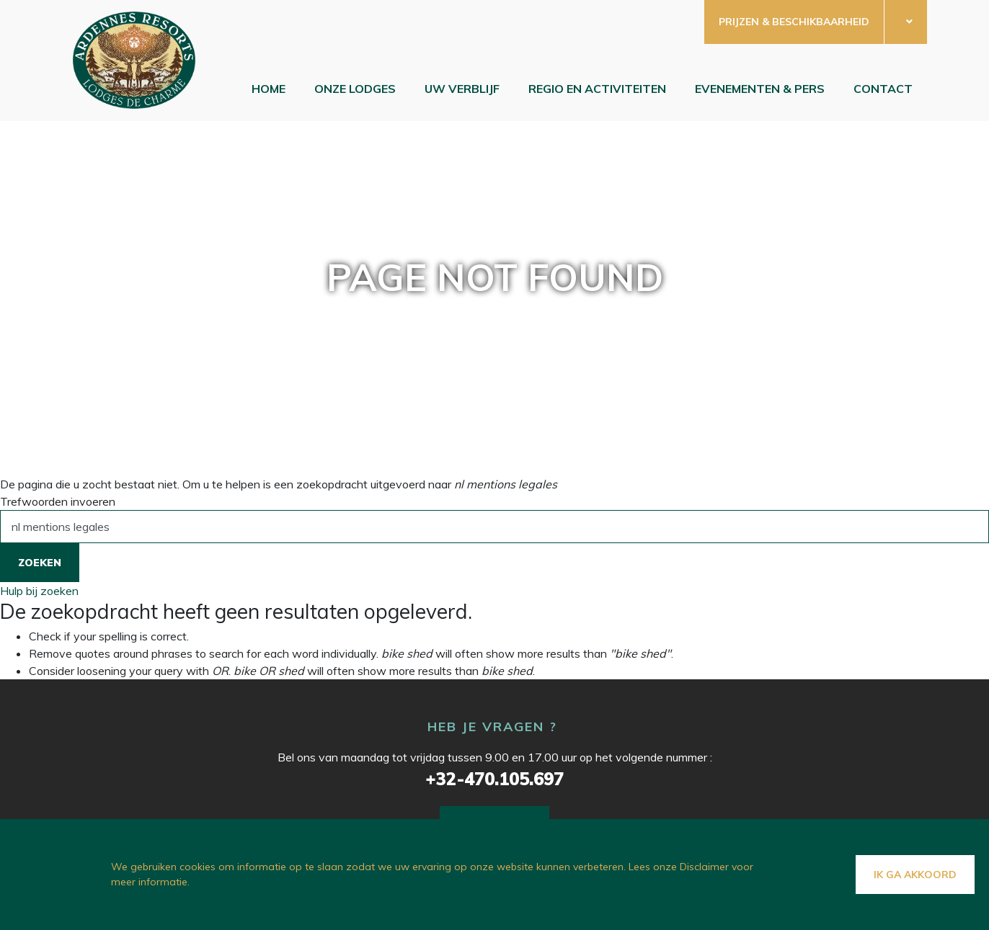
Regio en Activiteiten (597, 88)
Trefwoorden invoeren (57, 501)
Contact (883, 88)
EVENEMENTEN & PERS (760, 88)
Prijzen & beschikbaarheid (794, 21)
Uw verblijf (462, 88)
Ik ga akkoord (915, 874)
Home (268, 88)
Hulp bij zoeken (39, 591)
